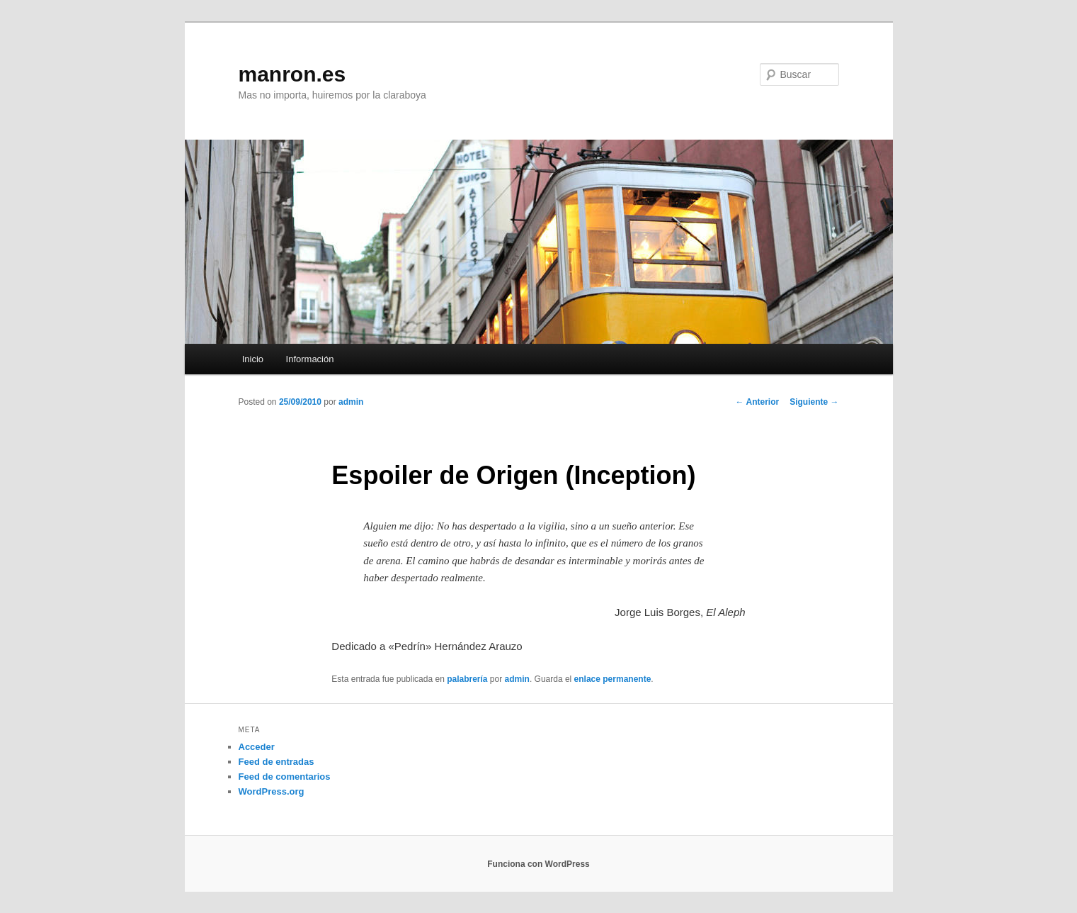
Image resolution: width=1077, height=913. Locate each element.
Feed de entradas (276, 761)
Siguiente (814, 402)
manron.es (292, 74)
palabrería (467, 679)
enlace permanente (612, 679)
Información (310, 359)
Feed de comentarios (285, 776)
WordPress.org (271, 791)
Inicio (252, 359)
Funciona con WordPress (538, 864)
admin (350, 402)
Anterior (758, 402)
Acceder (257, 746)
